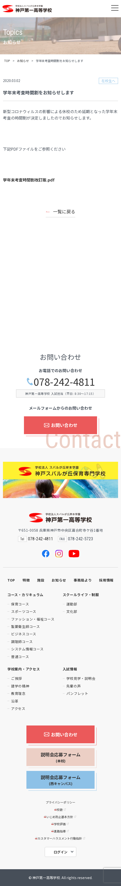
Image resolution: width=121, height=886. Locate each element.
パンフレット (77, 693)
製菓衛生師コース (25, 626)
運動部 (71, 604)
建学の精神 (20, 686)
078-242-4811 (60, 381)
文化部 (71, 611)
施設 (40, 580)
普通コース (20, 656)
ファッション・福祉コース (32, 619)
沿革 (14, 701)
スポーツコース (23, 611)
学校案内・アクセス (23, 668)
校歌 (60, 809)
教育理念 (18, 693)
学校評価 (60, 824)
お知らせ (23, 61)
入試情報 (70, 668)
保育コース (20, 604)
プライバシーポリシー (60, 802)
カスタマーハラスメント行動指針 (60, 838)
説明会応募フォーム (61, 757)
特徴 (26, 580)
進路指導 (60, 831)
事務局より (83, 580)
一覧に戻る (64, 211)
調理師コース (22, 641)
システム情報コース (27, 648)
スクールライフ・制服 (81, 594)
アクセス (18, 708)
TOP (7, 61)
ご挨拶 (16, 678)
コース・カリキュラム (25, 594)
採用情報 (106, 580)
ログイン (60, 851)
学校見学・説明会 (81, 678)
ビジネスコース (23, 633)
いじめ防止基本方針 (60, 816)
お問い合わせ (61, 425)
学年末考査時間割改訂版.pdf (29, 180)
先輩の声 (73, 686)
